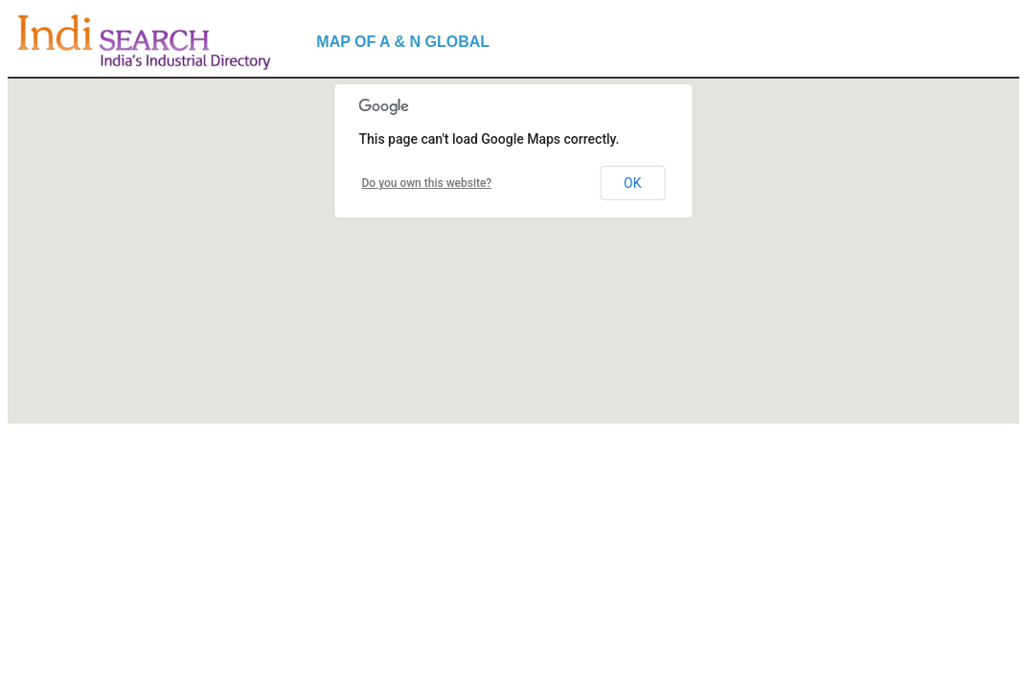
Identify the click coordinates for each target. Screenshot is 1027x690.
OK (632, 183)
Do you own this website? (427, 183)
